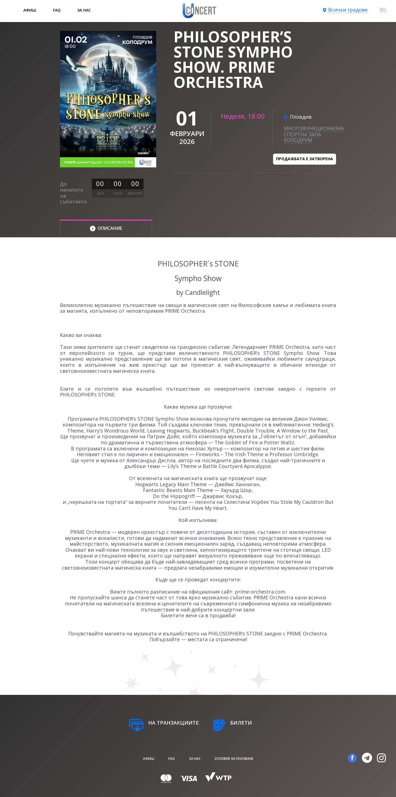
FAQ (57, 10)
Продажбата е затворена (304, 158)
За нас (84, 10)
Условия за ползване (234, 758)
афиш (29, 10)
